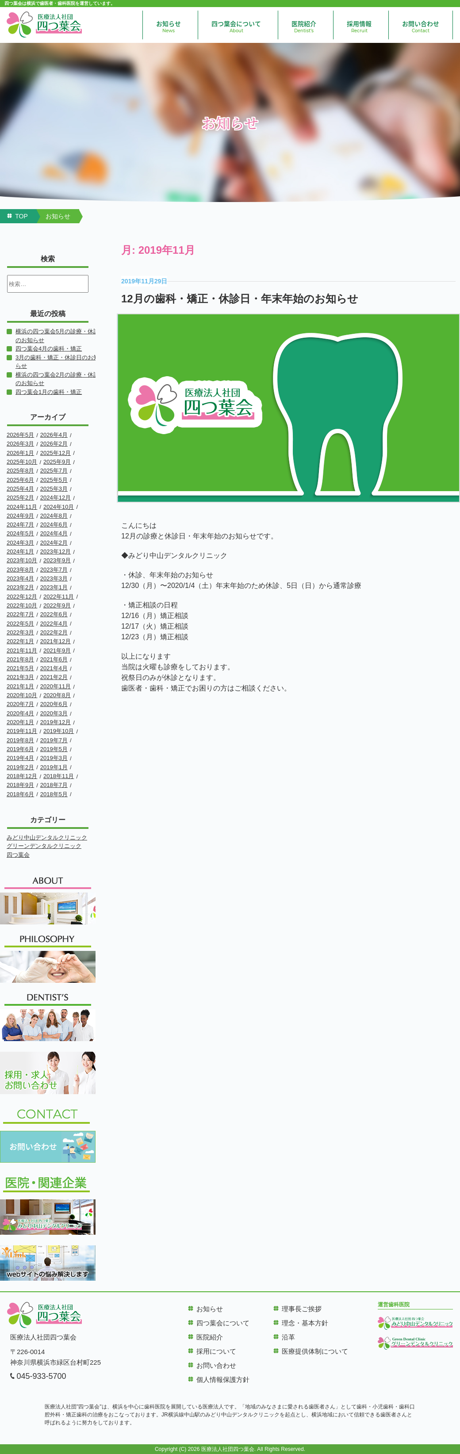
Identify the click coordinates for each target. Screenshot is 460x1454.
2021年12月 (55, 641)
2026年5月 (20, 434)
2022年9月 (57, 605)
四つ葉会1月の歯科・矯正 (48, 392)
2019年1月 (54, 767)
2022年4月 (54, 623)
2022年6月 (54, 614)
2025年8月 (20, 470)
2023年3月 (54, 578)
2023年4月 (20, 578)
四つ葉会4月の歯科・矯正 (48, 348)
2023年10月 (22, 560)
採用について (216, 1351)
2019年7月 (54, 740)
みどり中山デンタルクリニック (47, 837)
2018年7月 (54, 785)
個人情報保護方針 (222, 1379)
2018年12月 (22, 776)
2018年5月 (54, 794)
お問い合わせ (420, 26)
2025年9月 (57, 461)
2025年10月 (22, 461)
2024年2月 (54, 542)
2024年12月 (55, 497)
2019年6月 (20, 749)
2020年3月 (54, 713)
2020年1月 (20, 722)
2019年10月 (58, 731)
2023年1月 (54, 587)
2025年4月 (20, 488)
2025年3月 (54, 488)
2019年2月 (20, 767)
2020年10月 (22, 695)
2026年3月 (20, 443)
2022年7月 (20, 614)
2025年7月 (54, 470)
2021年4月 (54, 668)
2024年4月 (54, 533)
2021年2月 (54, 677)
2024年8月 (54, 515)
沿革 (288, 1337)
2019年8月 (20, 740)
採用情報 (359, 26)
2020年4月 (20, 713)
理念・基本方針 (305, 1323)
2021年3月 (20, 677)
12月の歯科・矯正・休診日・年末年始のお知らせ (239, 299)
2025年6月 (20, 480)
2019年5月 (54, 749)
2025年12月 (55, 453)
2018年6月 (20, 794)
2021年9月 (57, 650)
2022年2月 (54, 632)
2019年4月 (20, 758)
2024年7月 (20, 524)
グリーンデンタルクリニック (44, 846)
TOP (21, 216)
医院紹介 (303, 26)
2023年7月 (54, 569)
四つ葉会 (18, 854)
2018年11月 (58, 776)
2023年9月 (57, 560)
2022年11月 (58, 596)
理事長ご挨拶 (302, 1309)
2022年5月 (20, 623)
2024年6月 (54, 524)
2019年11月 (22, 731)
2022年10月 (22, 605)
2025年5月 (54, 480)
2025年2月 (20, 497)
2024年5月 (20, 533)
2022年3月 (20, 632)
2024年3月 (20, 542)
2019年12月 (55, 722)
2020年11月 (55, 686)
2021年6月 (54, 659)
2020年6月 (54, 704)
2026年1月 (20, 453)
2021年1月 (20, 686)
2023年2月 (20, 587)
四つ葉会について (236, 26)
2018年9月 (20, 785)
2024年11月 (22, 507)
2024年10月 (58, 507)
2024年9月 (20, 515)
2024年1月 (20, 551)
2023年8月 (20, 569)
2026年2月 (54, 443)
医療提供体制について (315, 1351)
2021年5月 (20, 668)
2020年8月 (57, 695)
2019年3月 (54, 758)
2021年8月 (20, 659)
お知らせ (168, 26)
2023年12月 (55, 551)
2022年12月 (22, 596)
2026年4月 (54, 434)
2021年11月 (22, 650)
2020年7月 (20, 704)
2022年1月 (20, 641)
